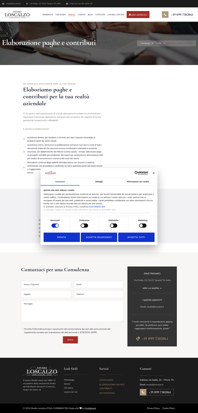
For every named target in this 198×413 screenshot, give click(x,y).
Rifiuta (61, 237)
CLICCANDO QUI (97, 207)
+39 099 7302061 (182, 15)
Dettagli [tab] (99, 182)
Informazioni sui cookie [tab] (138, 182)
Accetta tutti (136, 237)
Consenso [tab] (60, 182)
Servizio (158, 43)
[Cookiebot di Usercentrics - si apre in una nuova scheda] (136, 173)
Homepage (145, 43)
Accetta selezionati (99, 237)
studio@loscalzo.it (155, 306)
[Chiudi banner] (154, 173)
